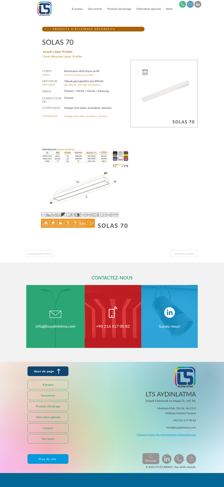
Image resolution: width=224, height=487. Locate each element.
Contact (48, 428)
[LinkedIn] (197, 4)
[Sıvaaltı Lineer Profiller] (93, 51)
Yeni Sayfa (48, 438)
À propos (48, 384)
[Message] (150, 458)
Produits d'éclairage (48, 406)
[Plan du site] (47, 459)
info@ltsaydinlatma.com (55, 326)
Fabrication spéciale (48, 417)
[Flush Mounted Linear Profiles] (93, 56)
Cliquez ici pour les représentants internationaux (166, 434)
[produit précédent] (39, 253)
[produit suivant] (184, 253)
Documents (48, 395)
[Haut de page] (47, 371)
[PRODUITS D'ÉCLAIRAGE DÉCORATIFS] (93, 29)
